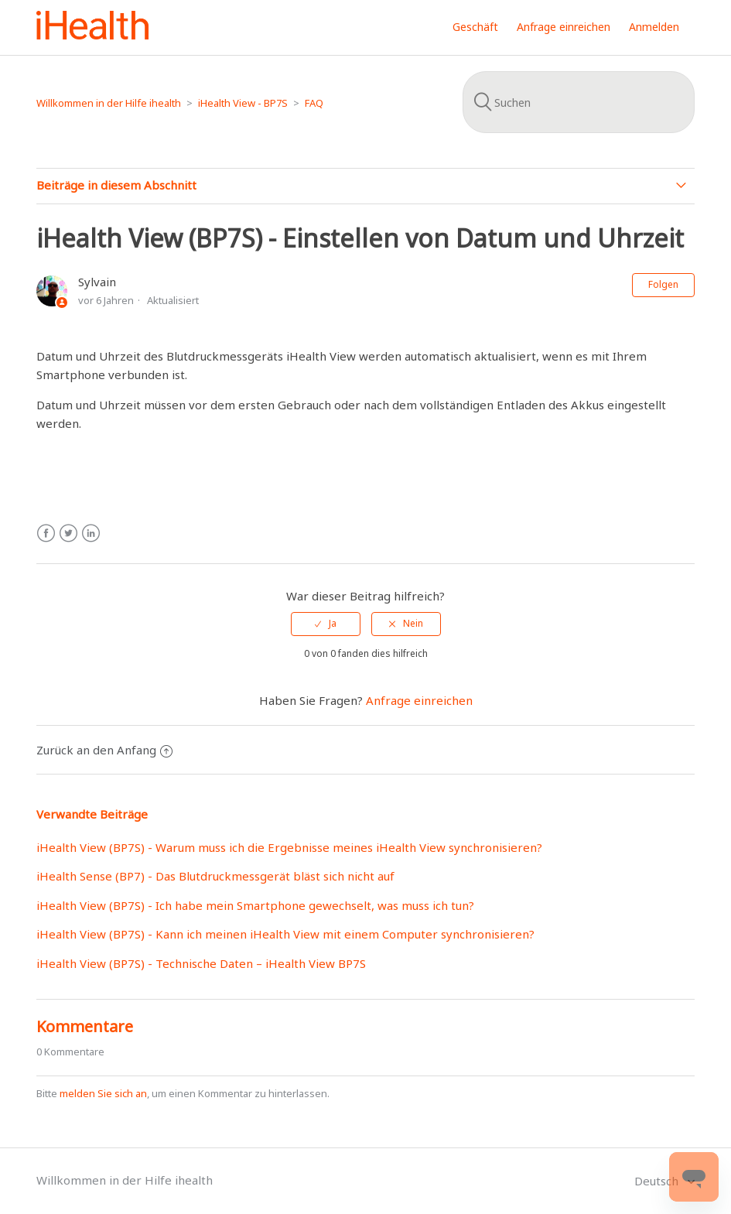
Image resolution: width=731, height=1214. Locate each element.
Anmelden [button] (654, 26)
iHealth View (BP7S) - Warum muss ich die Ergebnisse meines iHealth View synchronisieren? (289, 847)
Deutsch (657, 1180)
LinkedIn (91, 533)
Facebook (46, 533)
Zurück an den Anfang (104, 749)
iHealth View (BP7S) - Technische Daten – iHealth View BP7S (201, 963)
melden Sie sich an (103, 1093)
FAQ (314, 103)
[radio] (325, 623)
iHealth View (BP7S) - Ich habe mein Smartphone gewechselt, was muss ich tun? (255, 905)
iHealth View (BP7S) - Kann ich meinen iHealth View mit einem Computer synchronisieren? (285, 934)
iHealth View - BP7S (243, 103)
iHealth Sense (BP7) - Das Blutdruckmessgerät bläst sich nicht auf (215, 876)
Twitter (68, 533)
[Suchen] (579, 102)
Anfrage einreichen (563, 26)
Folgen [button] (663, 284)
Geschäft (475, 26)
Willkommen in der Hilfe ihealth (108, 103)
